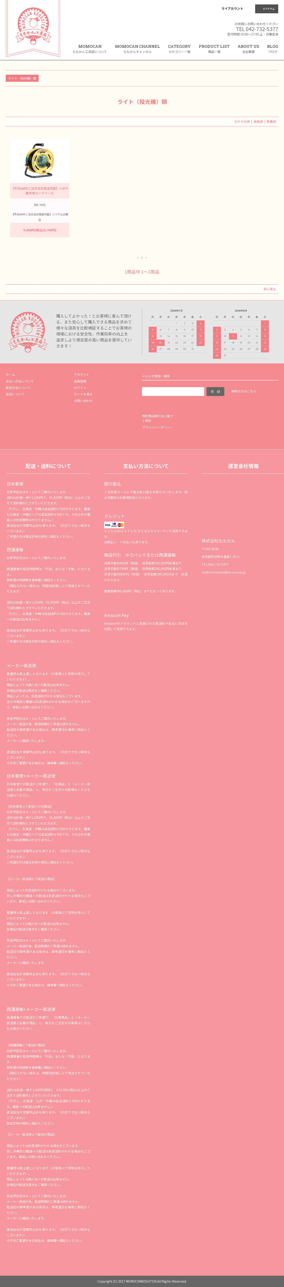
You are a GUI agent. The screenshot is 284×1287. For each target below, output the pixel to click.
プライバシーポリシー (157, 427)
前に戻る (270, 289)
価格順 (258, 121)
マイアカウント (232, 8)
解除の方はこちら (243, 391)
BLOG (272, 49)
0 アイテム (266, 8)
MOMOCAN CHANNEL (137, 49)
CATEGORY (179, 50)
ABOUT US (248, 49)
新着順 (271, 121)
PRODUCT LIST (214, 49)
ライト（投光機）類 (22, 78)
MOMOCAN (90, 49)
